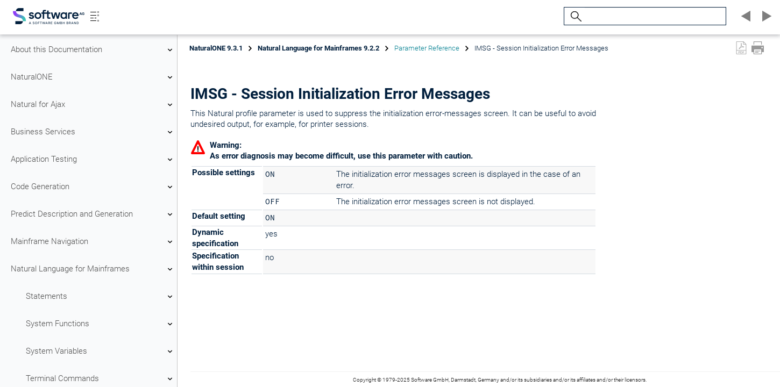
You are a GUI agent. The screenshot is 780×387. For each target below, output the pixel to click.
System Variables (100, 351)
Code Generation (93, 187)
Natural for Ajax (93, 104)
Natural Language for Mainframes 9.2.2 (318, 48)
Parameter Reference (426, 48)
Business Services (93, 132)
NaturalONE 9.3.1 (216, 48)
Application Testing (93, 159)
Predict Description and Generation (93, 214)
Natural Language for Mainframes (93, 269)
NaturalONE (93, 77)
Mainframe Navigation (93, 241)
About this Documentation (93, 50)
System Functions (100, 324)
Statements (100, 296)
